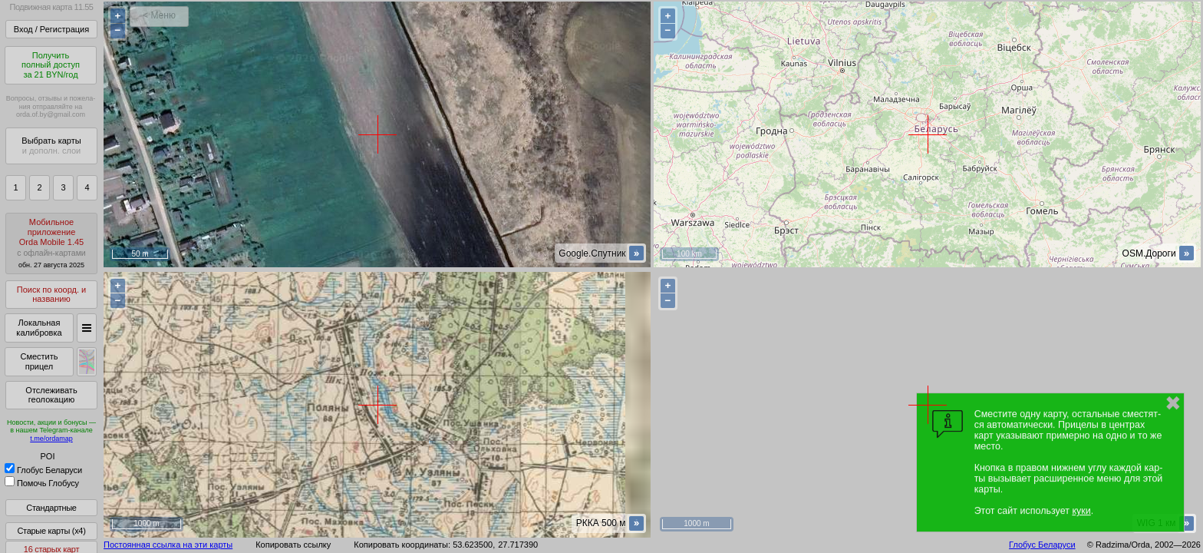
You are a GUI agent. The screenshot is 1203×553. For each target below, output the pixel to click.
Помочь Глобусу (42, 483)
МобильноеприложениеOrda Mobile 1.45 (51, 243)
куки (1081, 510)
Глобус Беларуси (43, 470)
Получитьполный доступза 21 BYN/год (50, 65)
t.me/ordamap (51, 438)
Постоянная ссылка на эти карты (168, 544)
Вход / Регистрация (51, 29)
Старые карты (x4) (51, 530)
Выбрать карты (51, 145)
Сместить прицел (39, 361)
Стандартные (51, 507)
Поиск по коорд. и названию (51, 294)
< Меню (159, 15)
